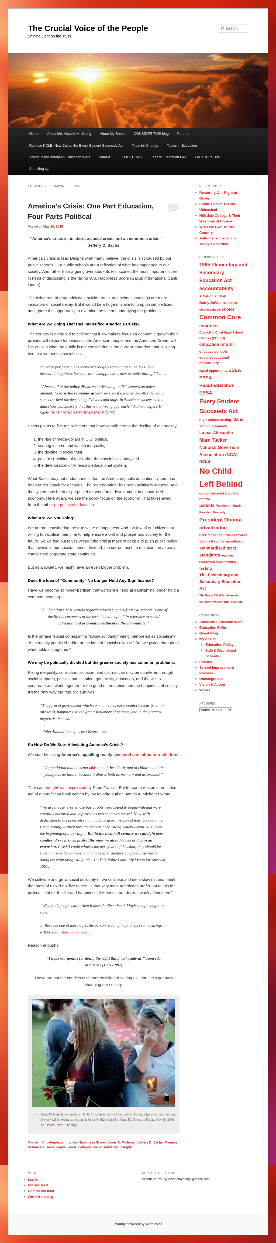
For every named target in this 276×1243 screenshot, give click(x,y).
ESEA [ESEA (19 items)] (235, 370)
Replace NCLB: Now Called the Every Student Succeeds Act (76, 145)
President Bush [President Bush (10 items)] (228, 506)
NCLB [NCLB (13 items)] (205, 461)
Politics (205, 662)
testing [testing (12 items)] (205, 568)
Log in (33, 1179)
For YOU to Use (207, 157)
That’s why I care (74, 932)
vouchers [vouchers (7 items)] (205, 601)
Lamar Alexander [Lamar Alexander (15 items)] (216, 432)
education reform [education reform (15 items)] (216, 344)
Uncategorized (53, 1142)
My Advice (208, 639)
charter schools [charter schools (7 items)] (210, 309)
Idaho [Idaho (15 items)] (238, 419)
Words (204, 690)
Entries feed (38, 1185)
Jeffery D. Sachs (150, 1142)
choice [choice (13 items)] (228, 309)
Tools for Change (145, 145)
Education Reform (214, 628)
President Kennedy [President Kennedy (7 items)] (212, 512)
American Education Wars (221, 622)
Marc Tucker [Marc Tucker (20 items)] (213, 440)
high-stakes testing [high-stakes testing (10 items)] (215, 420)
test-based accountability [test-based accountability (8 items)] (218, 562)
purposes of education (74, 504)
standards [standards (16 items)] (209, 554)
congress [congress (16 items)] (209, 325)
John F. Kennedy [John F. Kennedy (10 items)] (213, 426)
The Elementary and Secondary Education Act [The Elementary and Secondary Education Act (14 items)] (220, 581)
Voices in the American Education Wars (59, 157)
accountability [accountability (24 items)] (216, 288)
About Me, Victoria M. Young (69, 134)
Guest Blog (208, 633)
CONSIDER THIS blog (151, 134)
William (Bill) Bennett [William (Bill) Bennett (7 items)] (227, 601)
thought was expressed (65, 787)
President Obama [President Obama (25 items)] (220, 520)
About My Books (112, 134)
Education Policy (219, 645)
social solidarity (105, 1147)
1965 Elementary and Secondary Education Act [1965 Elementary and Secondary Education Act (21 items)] (223, 272)
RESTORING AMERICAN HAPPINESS (82, 413)
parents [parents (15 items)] (207, 505)
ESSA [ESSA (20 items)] (205, 393)
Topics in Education (182, 145)
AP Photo (48, 1125)
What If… (106, 157)
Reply (126, 1147)
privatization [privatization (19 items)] (213, 527)
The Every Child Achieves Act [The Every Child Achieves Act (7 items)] (219, 595)
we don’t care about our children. (146, 754)
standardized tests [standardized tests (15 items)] (217, 548)
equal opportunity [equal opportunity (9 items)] (213, 371)
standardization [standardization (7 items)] (233, 541)
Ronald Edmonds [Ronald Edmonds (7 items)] (235, 535)
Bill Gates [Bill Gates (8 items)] (230, 302)
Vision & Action (212, 684)
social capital (56, 1147)
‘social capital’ (113, 616)
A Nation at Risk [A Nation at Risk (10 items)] (212, 296)
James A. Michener (121, 1142)
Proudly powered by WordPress (137, 1224)
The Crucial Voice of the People (88, 28)
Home (34, 134)
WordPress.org (40, 1197)
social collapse (79, 1147)
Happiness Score (92, 1142)
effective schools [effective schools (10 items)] (213, 351)
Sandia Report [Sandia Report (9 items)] (210, 541)
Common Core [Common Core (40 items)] (220, 317)
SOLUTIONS (132, 157)
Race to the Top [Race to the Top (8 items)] (210, 535)
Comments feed (41, 1191)
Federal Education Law (169, 157)
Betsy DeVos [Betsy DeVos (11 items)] (210, 303)
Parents (183, 134)
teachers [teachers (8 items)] (227, 555)
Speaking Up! (39, 169)
